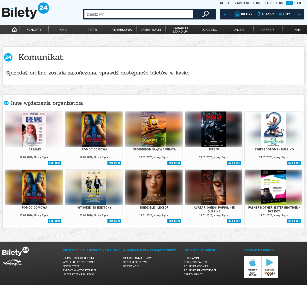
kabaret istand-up (180, 29)
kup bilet (54, 162)
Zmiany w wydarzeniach (80, 270)
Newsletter (71, 266)
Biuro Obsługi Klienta (78, 258)
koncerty (34, 29)
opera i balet (151, 29)
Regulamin (191, 258)
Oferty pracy (193, 274)
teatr (92, 29)
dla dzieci (210, 29)
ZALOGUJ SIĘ (274, 3)
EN (299, 3)
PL (289, 3)
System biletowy (135, 262)
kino (63, 29)
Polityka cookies (196, 266)
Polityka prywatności (200, 270)
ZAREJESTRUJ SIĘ (247, 3)
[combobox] (139, 14)
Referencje (131, 266)
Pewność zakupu (196, 262)
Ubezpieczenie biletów (78, 274)
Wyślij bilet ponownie (79, 262)
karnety (268, 29)
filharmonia (122, 29)
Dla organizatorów (137, 258)
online (239, 29)
